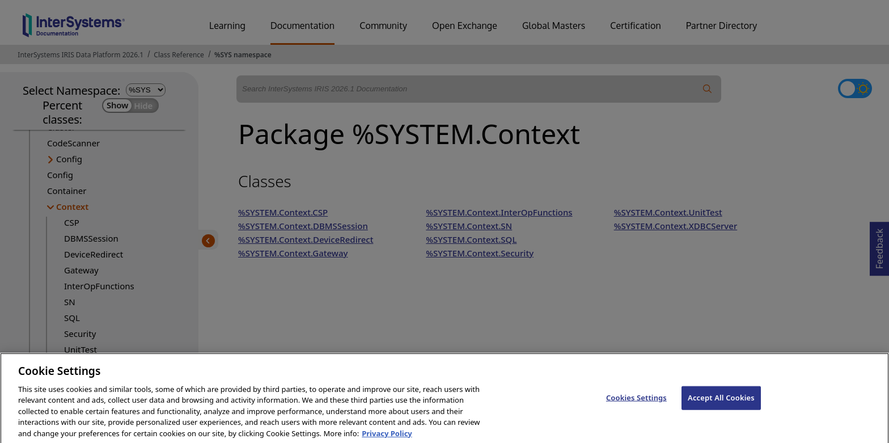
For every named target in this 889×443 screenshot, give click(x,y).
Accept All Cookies (721, 408)
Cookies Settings (636, 408)
